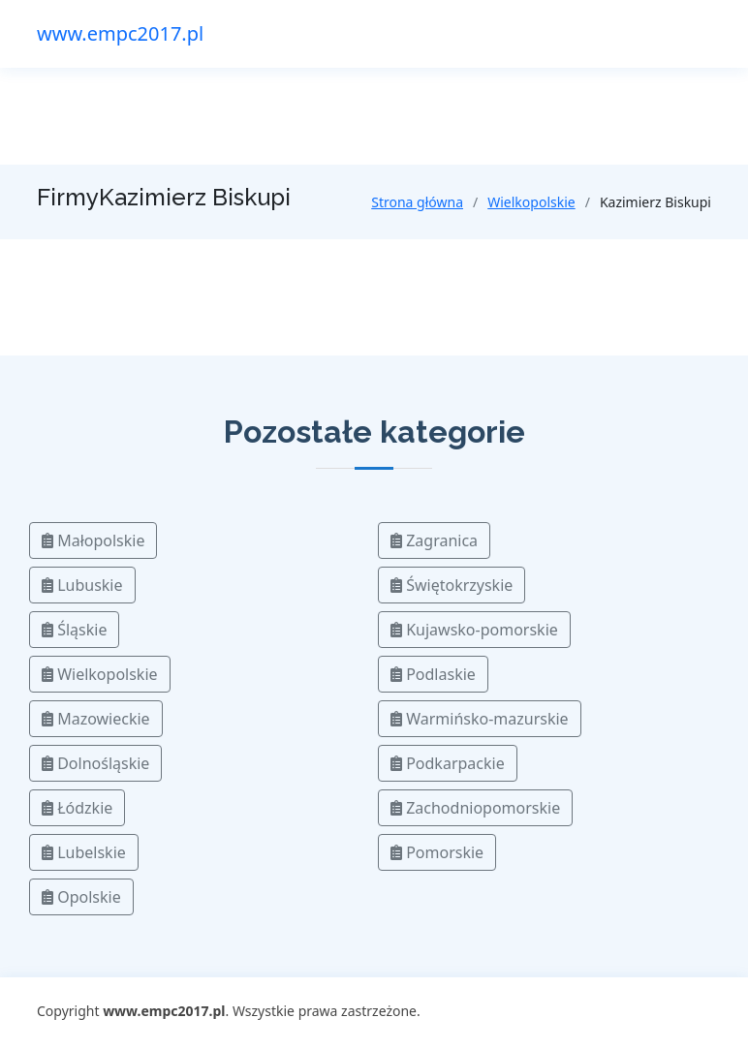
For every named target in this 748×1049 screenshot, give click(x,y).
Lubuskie (82, 585)
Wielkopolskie (531, 202)
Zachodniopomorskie (475, 807)
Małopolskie (93, 540)
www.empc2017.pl (120, 33)
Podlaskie (433, 674)
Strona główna (417, 202)
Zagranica (434, 540)
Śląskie (74, 629)
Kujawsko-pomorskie (474, 629)
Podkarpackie (447, 763)
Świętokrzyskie (451, 585)
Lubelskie (84, 852)
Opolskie (81, 897)
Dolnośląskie (95, 763)
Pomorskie (436, 852)
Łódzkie (77, 807)
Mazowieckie (96, 718)
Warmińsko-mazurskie (479, 718)
